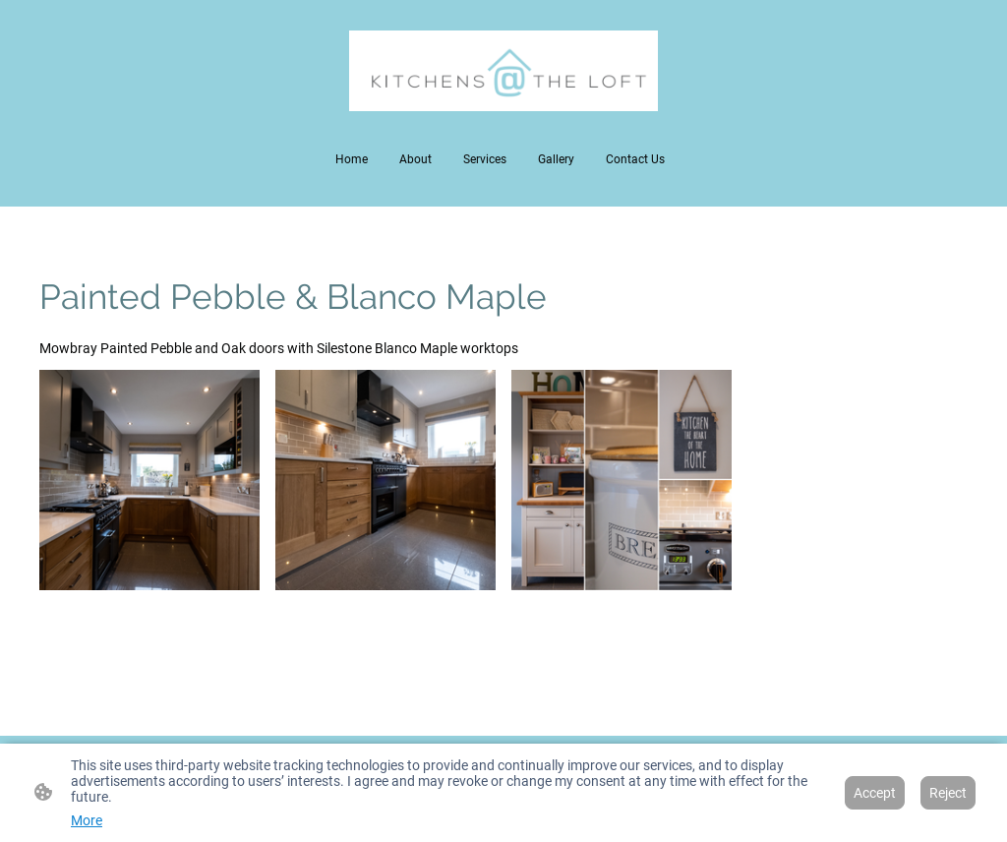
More (86, 820)
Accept (875, 793)
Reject (948, 793)
